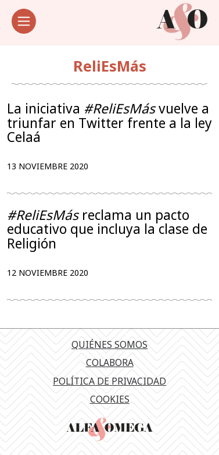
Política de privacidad (109, 381)
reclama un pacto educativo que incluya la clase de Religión (107, 229)
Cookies (110, 399)
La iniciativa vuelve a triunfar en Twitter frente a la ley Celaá (109, 123)
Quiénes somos (109, 344)
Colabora (110, 362)
